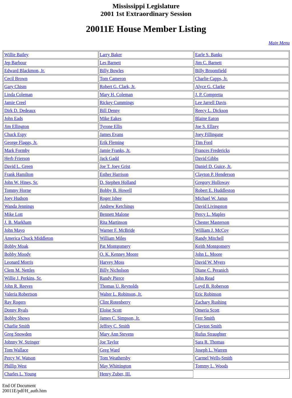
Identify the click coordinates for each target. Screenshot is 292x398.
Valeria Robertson (20, 294)
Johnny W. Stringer (21, 342)
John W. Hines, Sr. (21, 182)
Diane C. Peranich (211, 270)
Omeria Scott (207, 310)
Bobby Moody (17, 254)
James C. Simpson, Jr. (120, 318)
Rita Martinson (113, 222)
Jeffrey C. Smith (115, 326)
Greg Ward (110, 350)
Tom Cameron (113, 78)
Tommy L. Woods (211, 366)
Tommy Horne (17, 190)
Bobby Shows (17, 318)
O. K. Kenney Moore (119, 254)
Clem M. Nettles (19, 270)
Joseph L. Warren (211, 350)
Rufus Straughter (210, 334)
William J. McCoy (212, 230)
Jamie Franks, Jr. (115, 150)
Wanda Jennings (19, 206)
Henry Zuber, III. (115, 373)
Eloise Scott (111, 310)
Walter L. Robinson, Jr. (121, 294)
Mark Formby (17, 150)
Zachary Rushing (210, 302)
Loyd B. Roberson (212, 286)
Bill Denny (110, 110)
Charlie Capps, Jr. (211, 78)
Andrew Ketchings (117, 206)
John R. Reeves (18, 286)
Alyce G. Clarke (210, 86)
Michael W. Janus (211, 198)
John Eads (13, 118)
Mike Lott (13, 214)
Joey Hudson (16, 198)
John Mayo (14, 230)
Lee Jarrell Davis (210, 102)
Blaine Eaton (207, 118)
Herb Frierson (17, 158)
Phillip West (15, 366)
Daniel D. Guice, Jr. (213, 166)
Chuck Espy (15, 134)
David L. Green (18, 166)
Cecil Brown (15, 78)
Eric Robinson (208, 294)
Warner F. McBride (117, 230)
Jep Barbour (15, 62)
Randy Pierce (112, 278)
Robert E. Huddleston (215, 190)
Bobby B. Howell (116, 190)
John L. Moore (208, 254)
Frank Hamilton (18, 174)
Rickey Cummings (117, 102)
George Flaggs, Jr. (20, 142)
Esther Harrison (114, 174)
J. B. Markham (17, 222)
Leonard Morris (18, 262)
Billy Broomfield (210, 70)
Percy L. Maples (210, 214)
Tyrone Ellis (111, 126)
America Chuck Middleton (28, 238)
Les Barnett (110, 62)
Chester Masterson (212, 222)
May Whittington (115, 366)
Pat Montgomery (115, 246)
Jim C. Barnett (208, 62)
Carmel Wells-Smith (213, 358)
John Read (204, 278)
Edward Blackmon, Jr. (24, 70)
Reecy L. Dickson (211, 110)
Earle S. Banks (208, 54)
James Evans (111, 134)
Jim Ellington (16, 126)
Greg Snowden (18, 334)
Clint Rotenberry (115, 302)
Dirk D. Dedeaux (20, 110)
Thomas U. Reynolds (119, 286)
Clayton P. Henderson (215, 174)
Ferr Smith (205, 318)
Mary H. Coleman (116, 94)
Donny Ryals (16, 310)
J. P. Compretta (209, 94)
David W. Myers (210, 262)
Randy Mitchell (209, 238)
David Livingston (211, 206)
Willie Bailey (16, 54)
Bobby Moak (16, 246)
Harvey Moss (112, 262)
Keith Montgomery (212, 246)
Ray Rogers (15, 302)
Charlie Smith (17, 326)
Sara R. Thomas (209, 342)
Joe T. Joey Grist (115, 166)
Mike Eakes (110, 118)
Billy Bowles (112, 70)
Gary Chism (15, 86)
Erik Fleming (112, 142)
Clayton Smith (208, 326)
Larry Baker (111, 54)
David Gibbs (206, 158)
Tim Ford (203, 142)
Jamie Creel (15, 102)
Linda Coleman (18, 94)
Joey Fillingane (209, 134)
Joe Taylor (109, 342)
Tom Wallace (16, 350)
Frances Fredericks (212, 150)
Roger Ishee (111, 198)
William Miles (113, 238)
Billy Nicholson (114, 270)
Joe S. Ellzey (207, 126)
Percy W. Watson (19, 358)
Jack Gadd (109, 158)
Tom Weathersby (115, 358)
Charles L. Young (20, 373)
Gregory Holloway (212, 182)
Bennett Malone (114, 214)
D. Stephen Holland (118, 182)
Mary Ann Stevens (117, 334)
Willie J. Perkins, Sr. (23, 278)
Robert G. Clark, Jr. (117, 86)
